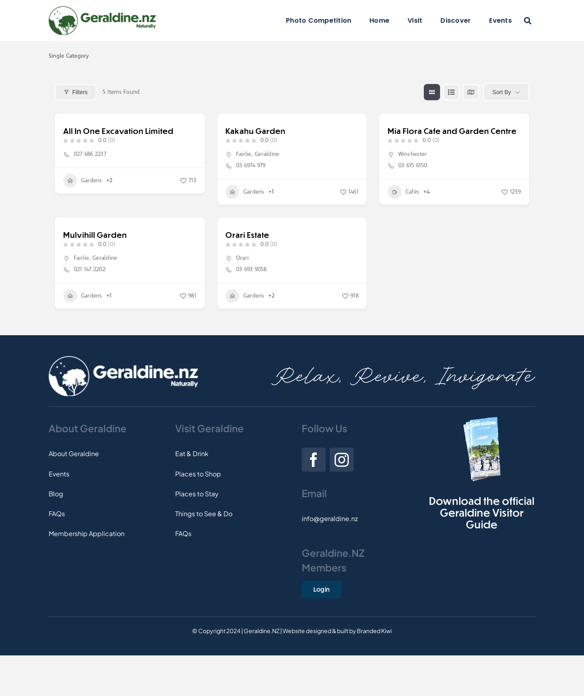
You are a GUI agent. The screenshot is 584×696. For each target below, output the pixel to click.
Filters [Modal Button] (76, 92)
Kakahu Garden (255, 131)
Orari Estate (247, 234)
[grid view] (432, 92)
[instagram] (342, 460)
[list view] (451, 92)
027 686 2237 (90, 154)
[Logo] (102, 9)
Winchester (412, 154)
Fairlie (243, 154)
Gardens (82, 180)
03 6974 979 (251, 165)
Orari (242, 258)
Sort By (501, 92)
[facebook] (314, 460)
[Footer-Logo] (123, 359)
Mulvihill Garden (95, 234)
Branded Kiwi (374, 630)
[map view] (471, 92)
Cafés (403, 192)
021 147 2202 (89, 269)
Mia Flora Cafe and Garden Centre (452, 131)
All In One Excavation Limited (118, 131)
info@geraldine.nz (330, 518)
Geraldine (267, 154)
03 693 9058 (251, 269)
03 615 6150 (412, 165)
